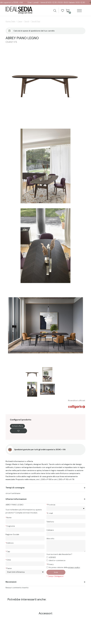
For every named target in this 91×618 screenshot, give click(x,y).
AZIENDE (52, 557)
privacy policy (74, 567)
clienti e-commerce (57, 560)
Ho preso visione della (64, 567)
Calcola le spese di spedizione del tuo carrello (34, 31)
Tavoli (26, 21)
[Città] (25, 563)
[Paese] (25, 572)
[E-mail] (65, 517)
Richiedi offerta (17, 426)
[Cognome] (25, 530)
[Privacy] (47, 567)
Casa (20, 21)
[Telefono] (65, 525)
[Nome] (25, 521)
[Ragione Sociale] (25, 538)
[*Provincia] (65, 508)
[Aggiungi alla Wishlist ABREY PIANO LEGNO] (18, 430)
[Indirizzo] (25, 547)
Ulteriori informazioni (16, 499)
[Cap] (25, 555)
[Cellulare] (65, 534)
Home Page (10, 21)
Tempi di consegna (15, 487)
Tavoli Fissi (35, 21)
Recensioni (11, 582)
